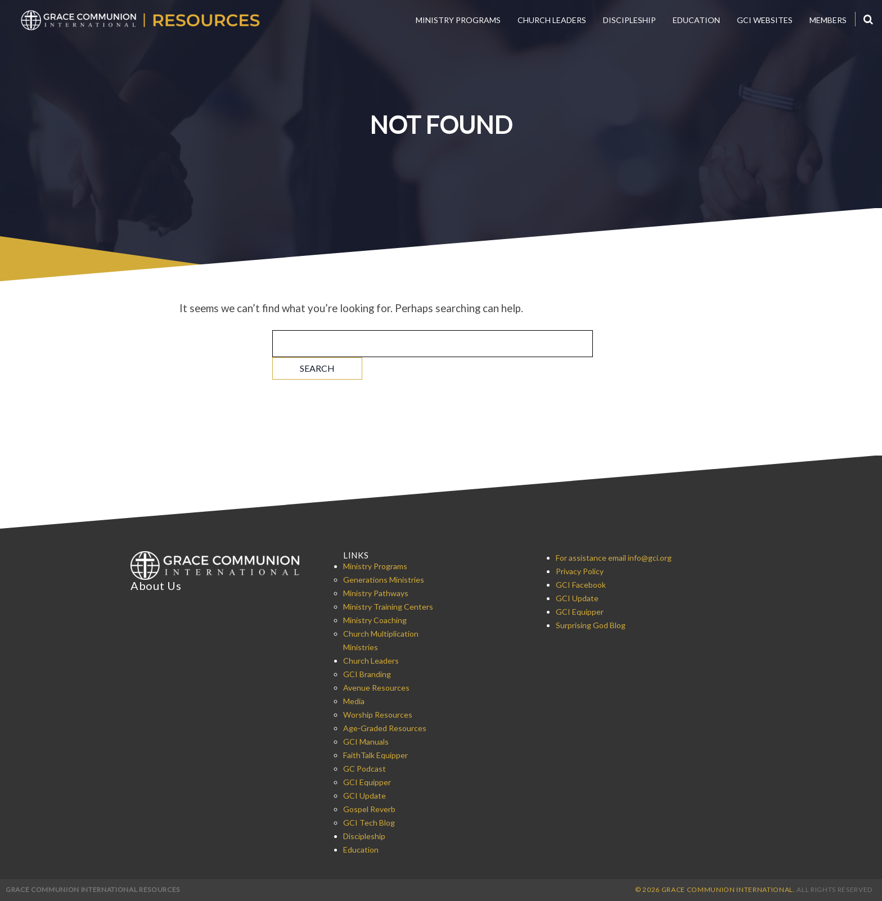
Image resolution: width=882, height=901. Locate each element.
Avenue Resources (376, 687)
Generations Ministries (383, 579)
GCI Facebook (581, 584)
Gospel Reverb (369, 809)
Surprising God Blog (591, 625)
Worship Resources (377, 714)
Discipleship (629, 20)
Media (353, 701)
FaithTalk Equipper (375, 755)
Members (828, 20)
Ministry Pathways (375, 593)
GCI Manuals (366, 741)
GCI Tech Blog (369, 822)
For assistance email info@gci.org (614, 557)
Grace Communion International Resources (93, 889)
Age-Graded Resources (384, 728)
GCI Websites (765, 20)
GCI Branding (367, 674)
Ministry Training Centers (388, 606)
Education (696, 20)
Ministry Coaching (375, 620)
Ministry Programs (458, 20)
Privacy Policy (580, 571)
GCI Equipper (367, 782)
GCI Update (364, 795)
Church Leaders (552, 20)
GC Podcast (364, 768)
